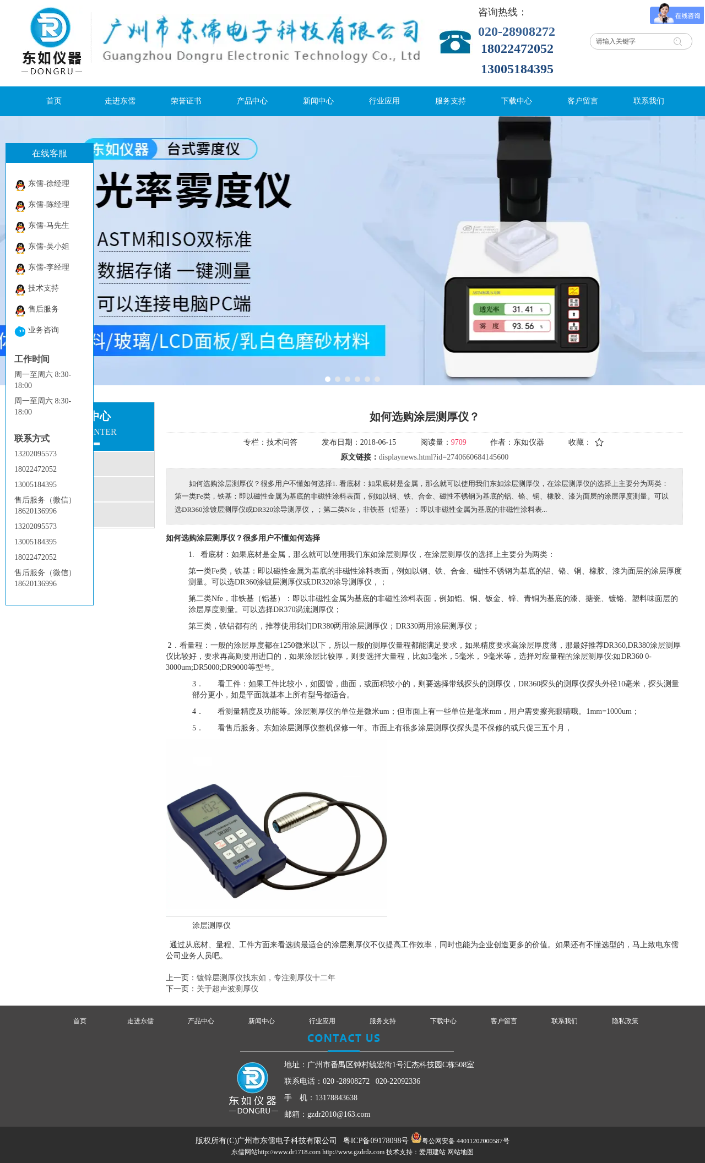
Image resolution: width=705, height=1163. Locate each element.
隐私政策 (625, 1021)
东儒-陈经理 (41, 206)
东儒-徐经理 (41, 185)
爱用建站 (432, 1152)
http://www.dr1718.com (289, 1152)
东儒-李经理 (41, 269)
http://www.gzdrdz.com (353, 1152)
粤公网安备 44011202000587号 (465, 1141)
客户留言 (504, 1021)
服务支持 (383, 1021)
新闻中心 (261, 1021)
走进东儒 (140, 1021)
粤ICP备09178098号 (376, 1141)
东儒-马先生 (41, 227)
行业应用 (322, 1021)
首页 (79, 1021)
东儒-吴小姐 (41, 248)
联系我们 (564, 1021)
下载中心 (443, 1021)
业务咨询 (36, 331)
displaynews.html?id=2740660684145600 (443, 457)
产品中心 (201, 1021)
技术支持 (36, 290)
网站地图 (460, 1152)
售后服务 (36, 310)
